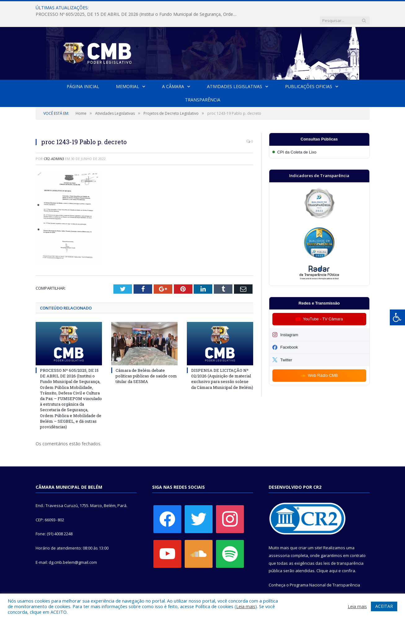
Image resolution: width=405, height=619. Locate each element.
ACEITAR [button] (384, 606)
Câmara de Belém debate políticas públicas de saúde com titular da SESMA (146, 362)
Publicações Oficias (308, 74)
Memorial (127, 74)
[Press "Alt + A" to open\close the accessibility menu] (397, 317)
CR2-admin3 (54, 146)
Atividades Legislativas (234, 74)
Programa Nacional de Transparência (325, 572)
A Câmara (173, 74)
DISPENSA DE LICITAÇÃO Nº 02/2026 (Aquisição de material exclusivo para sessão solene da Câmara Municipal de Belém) (222, 365)
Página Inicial (83, 74)
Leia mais (245, 606)
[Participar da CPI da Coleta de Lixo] (319, 139)
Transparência (202, 87)
